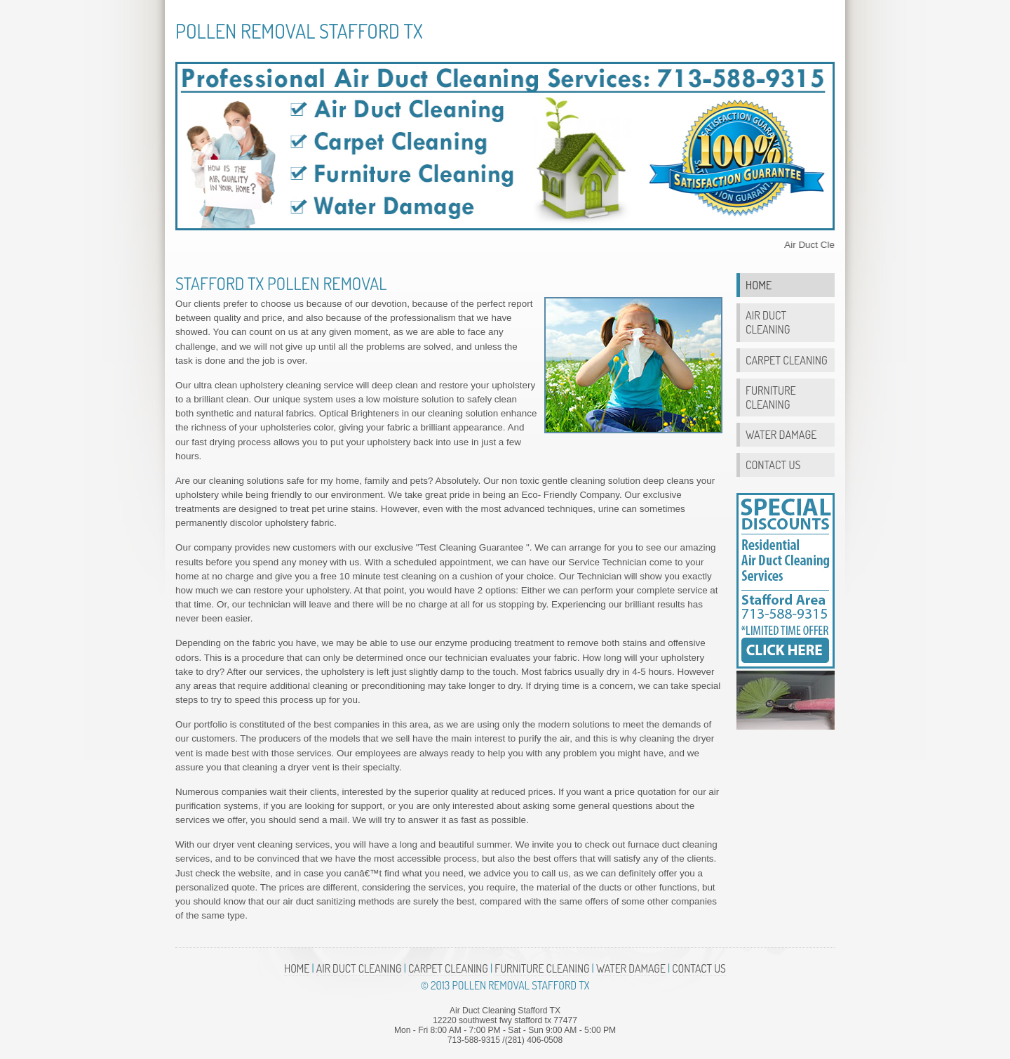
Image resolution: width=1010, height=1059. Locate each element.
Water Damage (781, 434)
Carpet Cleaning (787, 360)
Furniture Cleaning (771, 397)
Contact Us (773, 464)
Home (759, 284)
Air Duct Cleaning (768, 322)
